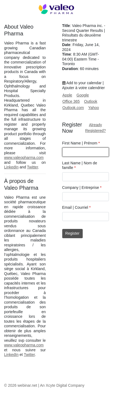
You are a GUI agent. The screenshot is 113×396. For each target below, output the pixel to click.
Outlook (90, 101)
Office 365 (71, 101)
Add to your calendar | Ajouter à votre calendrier (83, 85)
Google (82, 95)
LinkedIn (11, 167)
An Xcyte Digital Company (62, 385)
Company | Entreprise (82, 187)
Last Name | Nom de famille (79, 165)
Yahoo (93, 107)
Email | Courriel (76, 207)
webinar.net (27, 385)
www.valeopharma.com (24, 157)
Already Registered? (95, 128)
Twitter (32, 167)
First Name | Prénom (81, 143)
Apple (67, 95)
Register (72, 233)
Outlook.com (73, 107)
